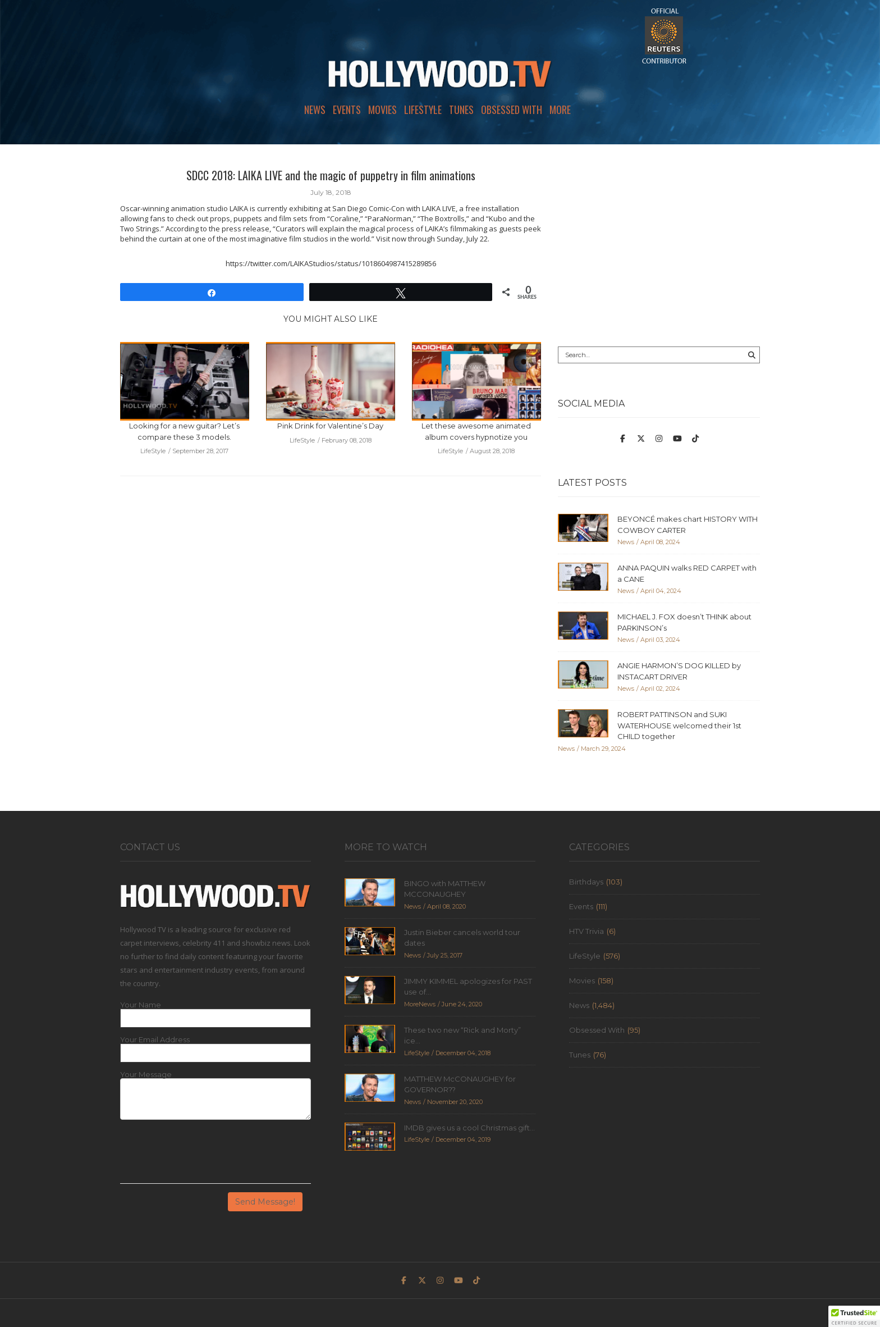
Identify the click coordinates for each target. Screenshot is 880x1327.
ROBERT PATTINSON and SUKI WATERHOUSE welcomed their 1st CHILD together (679, 725)
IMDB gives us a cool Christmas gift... (469, 1127)
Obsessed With (511, 109)
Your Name (140, 1005)
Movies (382, 109)
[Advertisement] (659, 245)
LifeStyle (423, 109)
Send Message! (265, 1202)
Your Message (146, 1074)
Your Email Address (155, 1039)
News (315, 109)
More (560, 109)
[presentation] (205, 1156)
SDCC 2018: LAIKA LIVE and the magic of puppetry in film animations (330, 175)
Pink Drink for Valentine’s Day (330, 425)
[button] (854, 1316)
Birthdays (586, 881)
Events (347, 109)
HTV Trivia (586, 931)
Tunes (461, 109)
